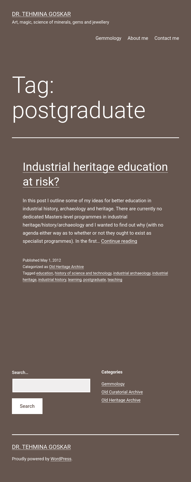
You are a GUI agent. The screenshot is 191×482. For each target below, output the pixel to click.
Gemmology (108, 38)
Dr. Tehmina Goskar (41, 14)
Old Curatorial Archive (122, 391)
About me (137, 38)
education (44, 273)
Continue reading (119, 241)
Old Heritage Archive (66, 266)
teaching (115, 279)
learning (75, 279)
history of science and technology (83, 273)
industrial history (52, 279)
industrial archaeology (131, 273)
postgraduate (94, 279)
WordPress (61, 458)
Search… (20, 372)
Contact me (166, 38)
